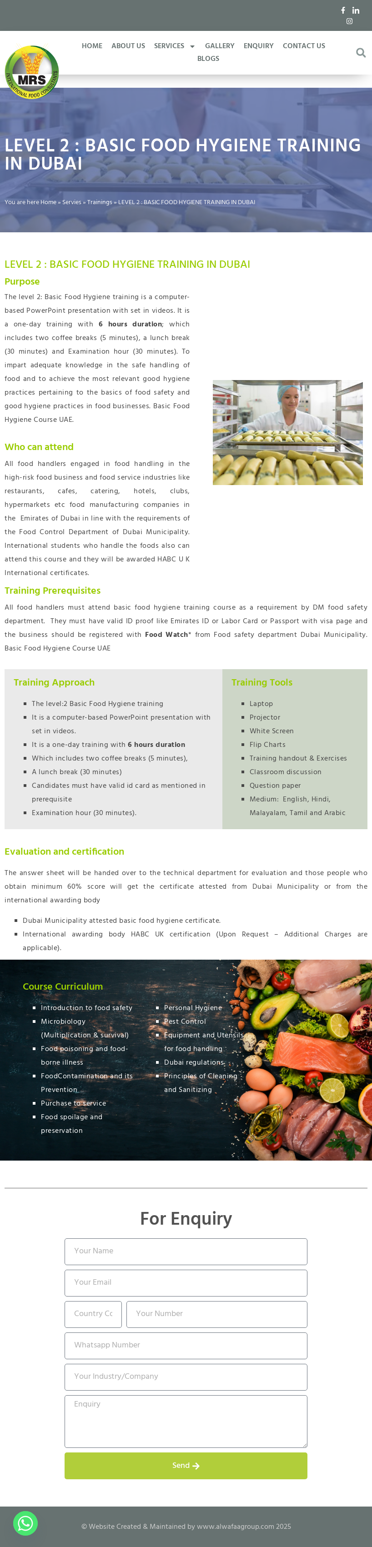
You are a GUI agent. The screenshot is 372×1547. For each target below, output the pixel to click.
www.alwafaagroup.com (235, 1527)
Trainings (99, 202)
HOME (92, 46)
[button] (361, 53)
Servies (71, 202)
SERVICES (175, 46)
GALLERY (220, 46)
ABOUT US (128, 46)
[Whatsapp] (25, 1523)
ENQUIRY (259, 46)
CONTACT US (304, 46)
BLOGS (208, 59)
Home (48, 202)
